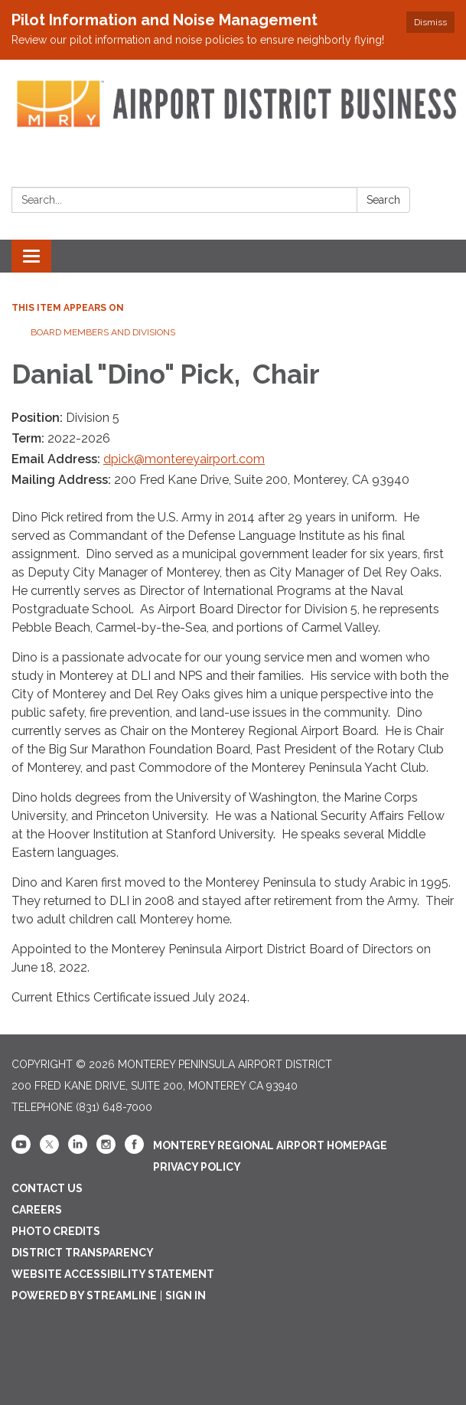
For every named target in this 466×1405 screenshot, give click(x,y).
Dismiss (430, 22)
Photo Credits (55, 1231)
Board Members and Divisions (103, 332)
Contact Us (47, 1188)
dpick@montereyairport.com (184, 459)
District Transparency (82, 1253)
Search (383, 200)
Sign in (185, 1295)
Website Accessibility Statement (112, 1274)
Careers (36, 1210)
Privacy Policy (197, 1167)
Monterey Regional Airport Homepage (270, 1145)
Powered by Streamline (84, 1295)
